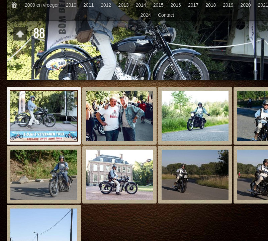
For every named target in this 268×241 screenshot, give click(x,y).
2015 (158, 5)
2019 (228, 5)
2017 (193, 5)
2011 (88, 5)
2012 (106, 5)
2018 (210, 5)
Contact (166, 15)
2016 (176, 5)
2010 (71, 5)
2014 (141, 5)
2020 (245, 5)
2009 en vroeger (42, 5)
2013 (123, 5)
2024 (146, 15)
